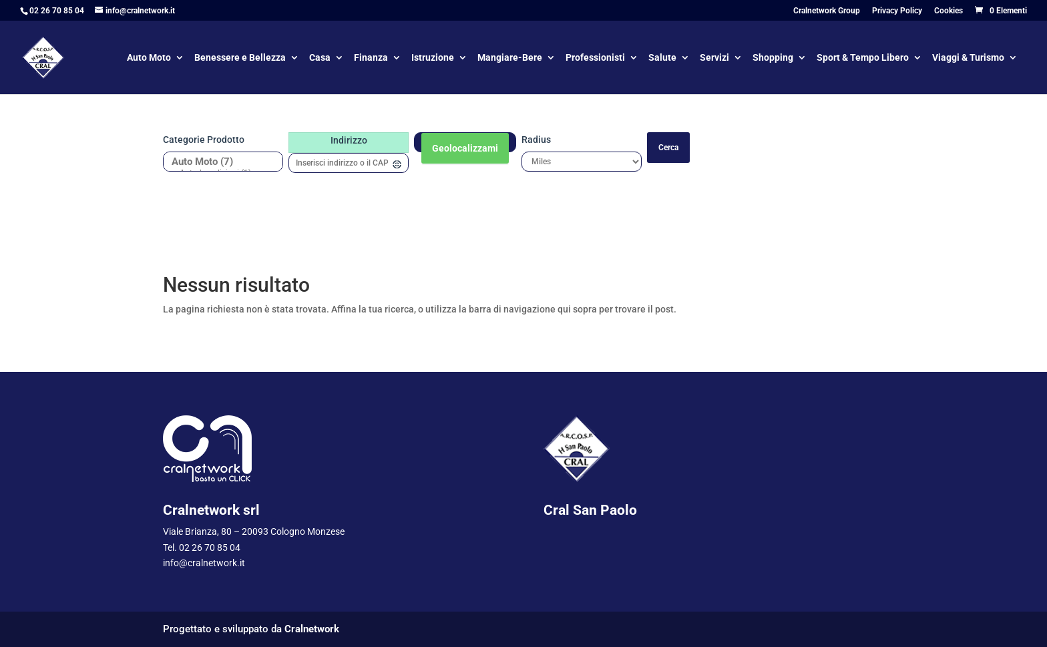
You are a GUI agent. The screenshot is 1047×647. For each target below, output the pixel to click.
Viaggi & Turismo (968, 58)
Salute (662, 58)
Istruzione (432, 58)
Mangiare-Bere (509, 58)
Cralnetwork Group (826, 11)
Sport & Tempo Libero (863, 58)
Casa (320, 58)
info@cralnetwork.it (204, 563)
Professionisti (595, 58)
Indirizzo (349, 140)
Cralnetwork (311, 629)
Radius (536, 139)
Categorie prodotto (203, 139)
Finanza (371, 58)
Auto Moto (149, 58)
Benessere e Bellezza (240, 58)
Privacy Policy (897, 11)
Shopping (773, 58)
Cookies (948, 11)
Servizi (714, 58)
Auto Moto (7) (218, 162)
